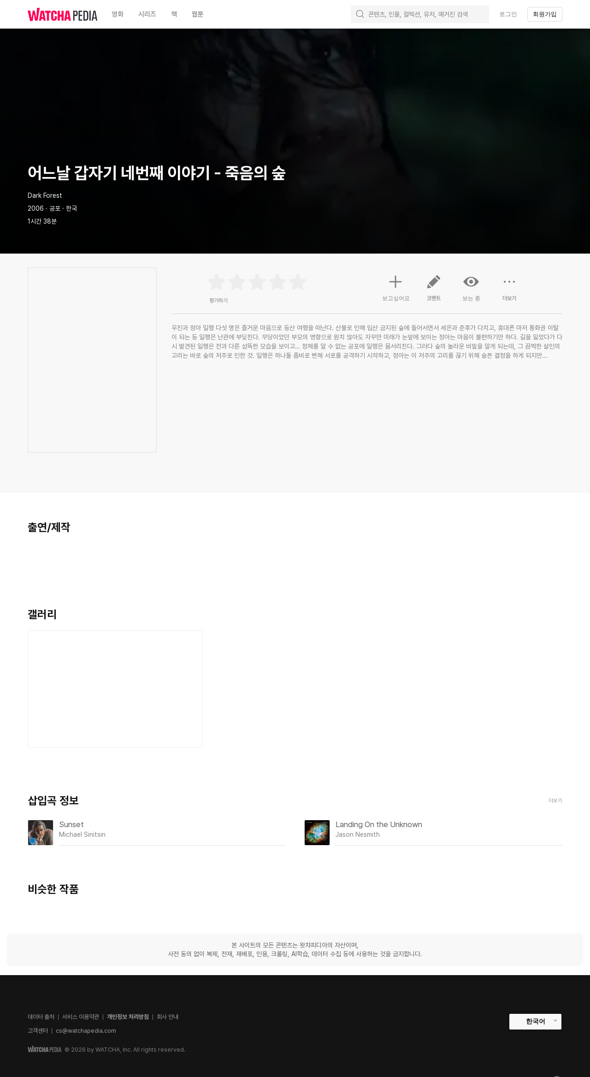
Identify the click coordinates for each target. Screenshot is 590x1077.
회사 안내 (167, 1016)
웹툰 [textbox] (198, 14)
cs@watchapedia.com (86, 1030)
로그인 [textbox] (508, 14)
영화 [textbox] (118, 14)
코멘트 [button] (433, 291)
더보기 (555, 801)
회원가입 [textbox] (545, 14)
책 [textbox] (174, 14)
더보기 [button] (509, 291)
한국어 (535, 1021)
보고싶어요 (396, 287)
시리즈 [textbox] (147, 14)
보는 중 (471, 288)
